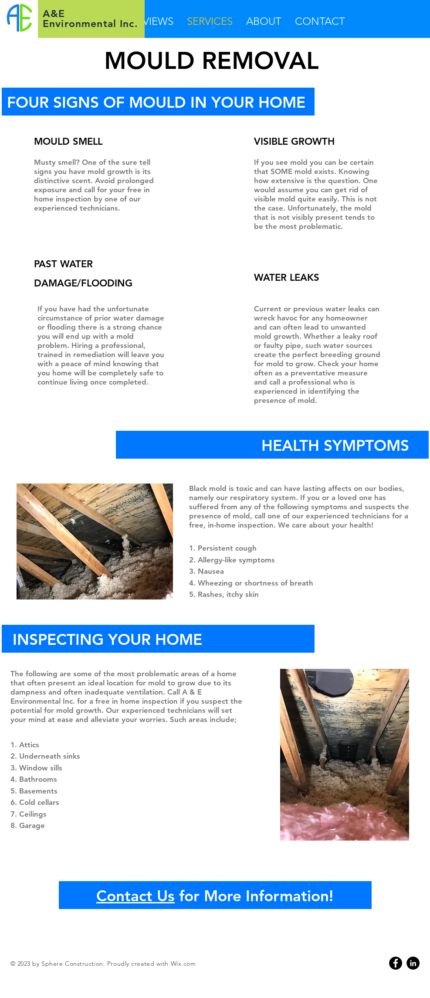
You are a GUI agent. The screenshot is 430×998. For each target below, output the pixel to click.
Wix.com (183, 963)
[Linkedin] (413, 963)
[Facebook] (395, 963)
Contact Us (135, 895)
